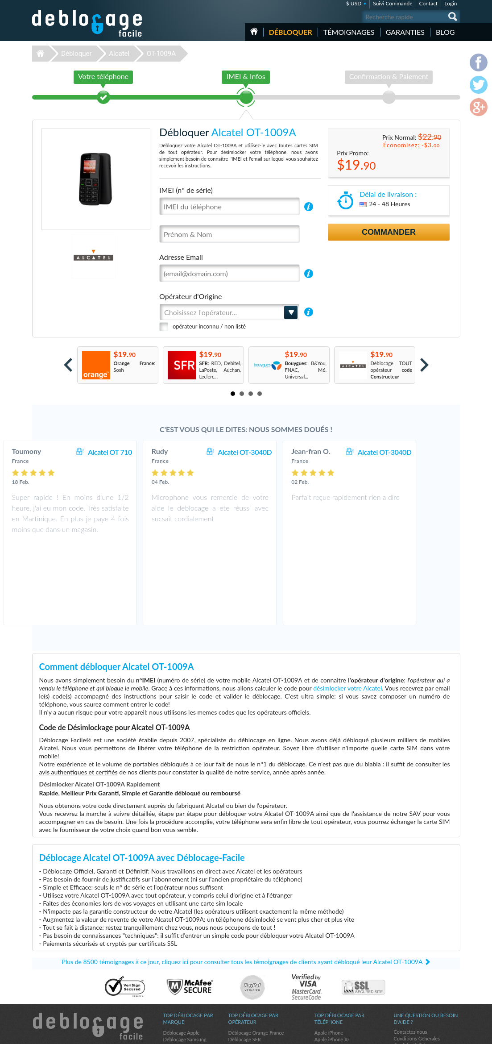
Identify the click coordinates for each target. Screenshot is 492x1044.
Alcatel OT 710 (146, 452)
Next (424, 365)
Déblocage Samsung (185, 959)
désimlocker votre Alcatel (347, 607)
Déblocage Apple (181, 952)
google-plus (453, 1033)
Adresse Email (181, 257)
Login (450, 3)
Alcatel (119, 54)
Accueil (254, 31)
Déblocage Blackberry (187, 972)
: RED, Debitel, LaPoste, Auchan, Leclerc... (220, 369)
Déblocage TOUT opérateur (392, 369)
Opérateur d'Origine (190, 296)
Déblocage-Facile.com (87, 945)
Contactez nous (410, 951)
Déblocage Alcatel (182, 992)
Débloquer (290, 32)
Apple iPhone (328, 952)
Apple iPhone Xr (331, 959)
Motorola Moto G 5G (337, 972)
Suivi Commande (392, 3)
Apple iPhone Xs (332, 992)
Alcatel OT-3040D (281, 452)
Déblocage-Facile (87, 23)
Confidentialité (410, 965)
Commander (389, 232)
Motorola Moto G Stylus (340, 986)
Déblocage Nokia (181, 999)
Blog (445, 32)
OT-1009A (161, 54)
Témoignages (349, 32)
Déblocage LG (178, 979)
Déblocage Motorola (185, 966)
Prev (68, 365)
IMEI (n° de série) (186, 190)
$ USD (354, 3)
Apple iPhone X (330, 966)
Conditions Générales (417, 958)
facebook (418, 1033)
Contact (428, 3)
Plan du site (406, 971)
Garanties (405, 32)
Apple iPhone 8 (330, 999)
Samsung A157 (330, 979)
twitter (435, 1033)
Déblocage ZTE (179, 986)
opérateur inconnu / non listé (209, 326)
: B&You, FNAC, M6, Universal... (306, 369)
